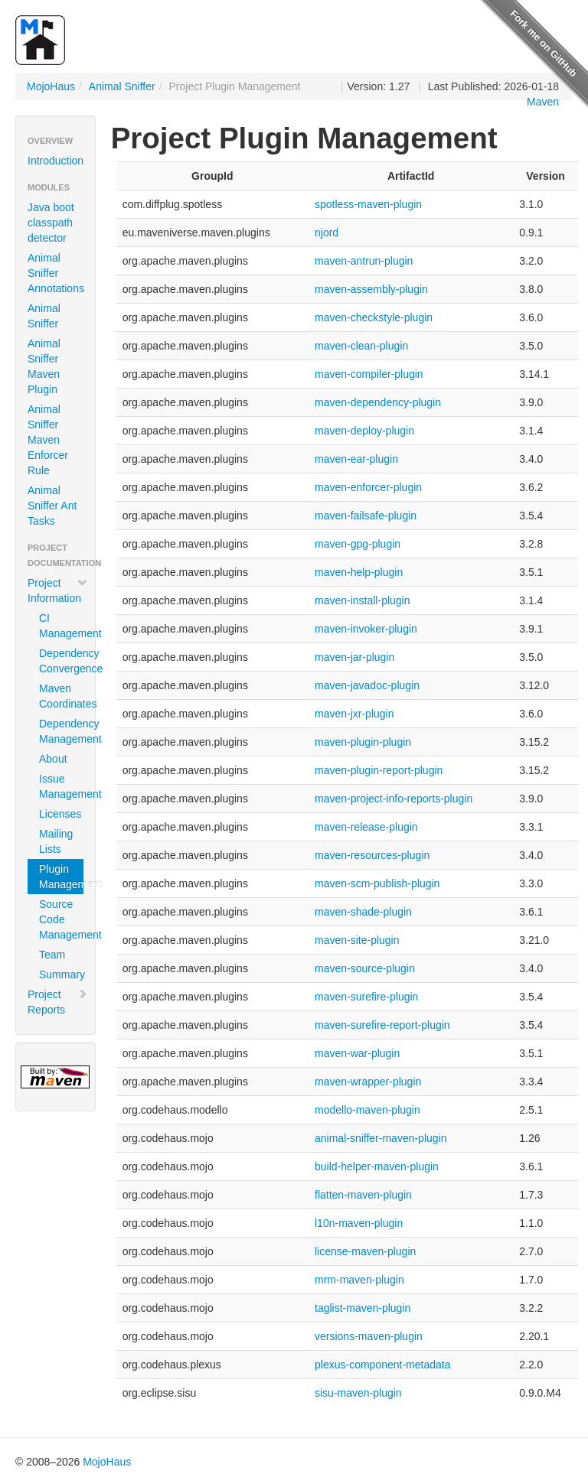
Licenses (60, 814)
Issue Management (61, 786)
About (53, 759)
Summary (61, 974)
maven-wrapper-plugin (368, 1081)
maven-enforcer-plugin (368, 487)
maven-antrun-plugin (364, 261)
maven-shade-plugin (363, 912)
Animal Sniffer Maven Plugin (44, 366)
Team (52, 954)
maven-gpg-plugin (357, 544)
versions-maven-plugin (369, 1336)
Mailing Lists (56, 841)
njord (326, 232)
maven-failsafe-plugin (365, 515)
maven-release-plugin (366, 827)
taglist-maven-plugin (362, 1308)
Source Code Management (61, 919)
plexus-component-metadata (382, 1364)
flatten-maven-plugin (363, 1195)
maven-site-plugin (357, 940)
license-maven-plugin (365, 1251)
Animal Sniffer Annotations (56, 273)
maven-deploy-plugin (364, 431)
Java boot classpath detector (51, 222)
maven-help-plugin (359, 572)
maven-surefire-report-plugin (382, 1025)
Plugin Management (61, 876)
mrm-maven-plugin (359, 1280)
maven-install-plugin (362, 600)
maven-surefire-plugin (366, 997)
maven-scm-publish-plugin (377, 883)
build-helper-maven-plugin (377, 1166)
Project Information (58, 590)
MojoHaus (51, 86)
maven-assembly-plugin (371, 289)
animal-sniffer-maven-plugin (380, 1138)
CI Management (61, 625)
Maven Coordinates (61, 696)
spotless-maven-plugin (368, 204)
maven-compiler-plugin (369, 374)
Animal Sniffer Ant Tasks (52, 505)
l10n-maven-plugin (359, 1223)
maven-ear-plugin (356, 459)
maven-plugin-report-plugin (379, 770)
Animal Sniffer (122, 86)
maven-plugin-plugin (363, 742)
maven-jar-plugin (354, 657)
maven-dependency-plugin (378, 402)
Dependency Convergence (61, 661)
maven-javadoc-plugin (367, 685)
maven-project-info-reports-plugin (393, 798)
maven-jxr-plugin (354, 714)
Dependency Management (61, 731)
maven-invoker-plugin (366, 629)
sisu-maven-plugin (358, 1393)
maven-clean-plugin (361, 346)
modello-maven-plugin (367, 1110)
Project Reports (58, 1002)
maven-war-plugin (357, 1053)
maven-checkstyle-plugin (374, 317)
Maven (543, 102)
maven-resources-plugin (372, 855)
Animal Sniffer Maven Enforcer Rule (48, 440)
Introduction (55, 161)
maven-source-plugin (365, 968)
